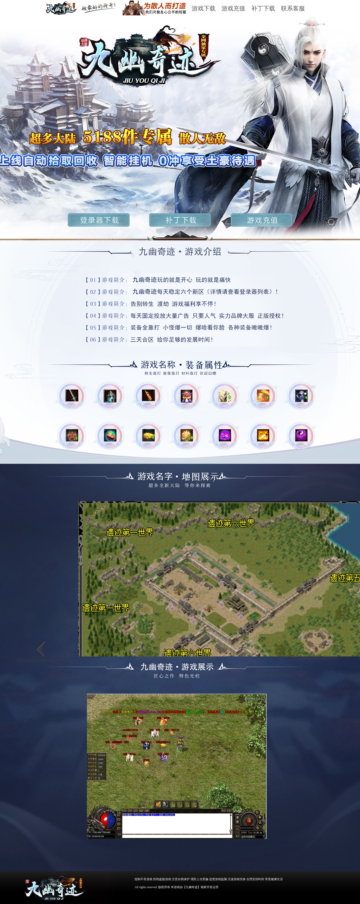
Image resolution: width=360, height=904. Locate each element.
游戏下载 (204, 8)
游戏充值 (233, 8)
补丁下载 (263, 8)
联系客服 (293, 8)
